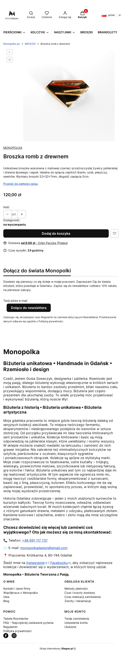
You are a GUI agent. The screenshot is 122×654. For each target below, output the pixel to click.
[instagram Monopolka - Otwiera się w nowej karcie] (14, 635)
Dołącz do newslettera (28, 308)
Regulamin (10, 627)
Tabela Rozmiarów (15, 618)
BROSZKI (30, 43)
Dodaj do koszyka (56, 233)
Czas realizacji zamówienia (82, 597)
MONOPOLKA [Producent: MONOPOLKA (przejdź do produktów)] (12, 147)
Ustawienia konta (76, 622)
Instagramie (35, 563)
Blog (6, 601)
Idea (6, 597)
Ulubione (70, 627)
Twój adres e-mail (15, 300)
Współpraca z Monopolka (20, 592)
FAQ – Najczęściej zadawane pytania (28, 622)
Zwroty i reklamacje (77, 601)
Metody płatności (76, 588)
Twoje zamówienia (76, 618)
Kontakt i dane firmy (16, 588)
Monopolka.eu (11, 43)
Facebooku (59, 563)
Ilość (6, 207)
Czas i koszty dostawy (79, 592)
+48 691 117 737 (35, 540)
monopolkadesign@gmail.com (44, 548)
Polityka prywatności (17, 631)
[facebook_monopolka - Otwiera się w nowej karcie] (5, 635)
